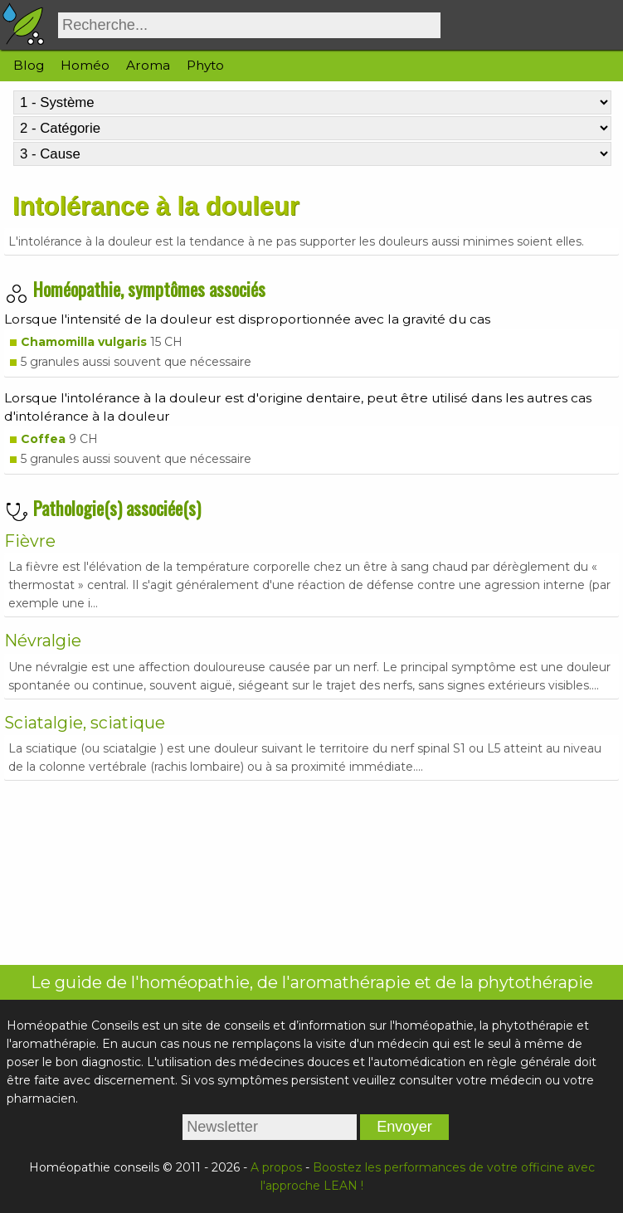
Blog (28, 65)
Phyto (205, 65)
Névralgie (42, 640)
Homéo (85, 65)
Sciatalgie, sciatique (84, 723)
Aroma (148, 65)
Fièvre (30, 541)
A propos (276, 1167)
